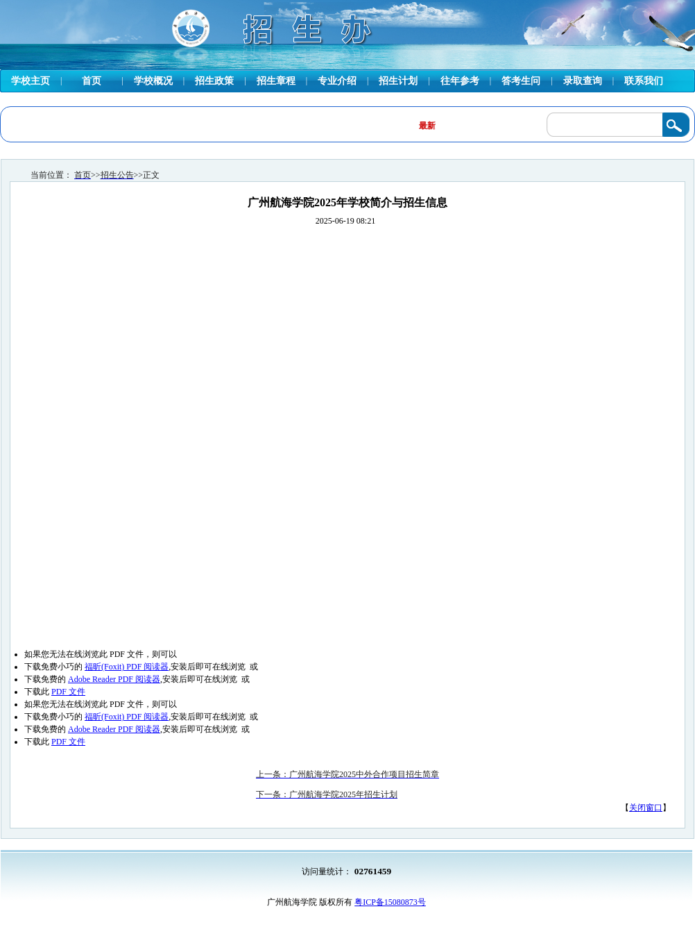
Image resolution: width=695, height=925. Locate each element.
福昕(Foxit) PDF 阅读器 (127, 667)
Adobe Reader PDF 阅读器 (114, 679)
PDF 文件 (68, 692)
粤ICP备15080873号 (390, 902)
